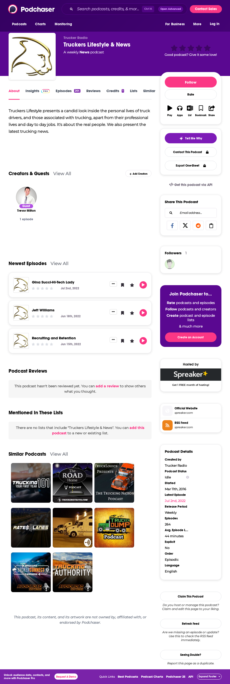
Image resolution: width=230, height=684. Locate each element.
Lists (133, 90)
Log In (214, 24)
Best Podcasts (128, 676)
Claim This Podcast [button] (191, 596)
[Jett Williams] (21, 313)
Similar (149, 90)
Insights (38, 90)
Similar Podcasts (27, 454)
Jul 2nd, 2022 (175, 501)
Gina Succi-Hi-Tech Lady (53, 282)
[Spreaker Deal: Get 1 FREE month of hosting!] (190, 378)
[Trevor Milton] (26, 197)
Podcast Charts (152, 676)
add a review (107, 386)
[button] (20, 24)
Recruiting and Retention (54, 338)
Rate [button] (190, 95)
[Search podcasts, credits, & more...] (108, 9)
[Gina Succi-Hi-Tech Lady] (21, 285)
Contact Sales (206, 9)
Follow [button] (190, 82)
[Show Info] (187, 477)
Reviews (93, 90)
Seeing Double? (190, 655)
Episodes (68, 90)
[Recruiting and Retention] (21, 341)
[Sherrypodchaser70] (170, 264)
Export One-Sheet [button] (191, 165)
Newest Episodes (28, 263)
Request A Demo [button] (66, 676)
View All (62, 173)
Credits (115, 90)
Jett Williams (43, 310)
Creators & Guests (29, 174)
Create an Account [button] (191, 337)
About (14, 90)
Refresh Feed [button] (190, 623)
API (190, 676)
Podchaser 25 (175, 676)
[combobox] (124, 9)
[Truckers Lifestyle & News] (32, 56)
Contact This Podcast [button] (191, 152)
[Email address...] (191, 213)
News (84, 52)
